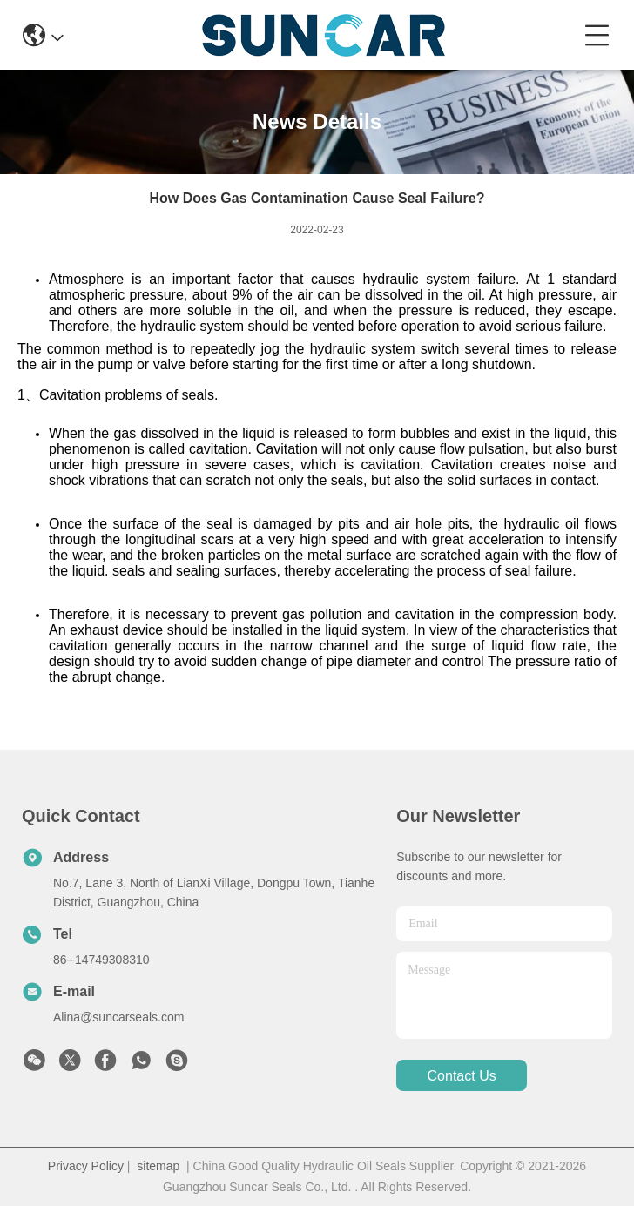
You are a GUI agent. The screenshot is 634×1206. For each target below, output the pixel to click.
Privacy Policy (86, 1166)
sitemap (158, 1166)
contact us (462, 1075)
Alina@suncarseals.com (118, 1017)
